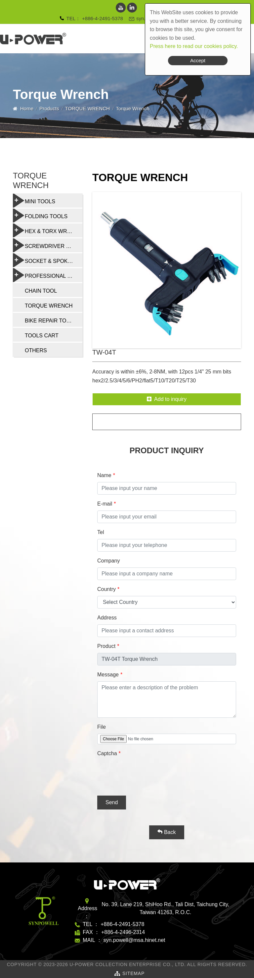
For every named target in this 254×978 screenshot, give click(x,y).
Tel (100, 532)
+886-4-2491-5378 (102, 18)
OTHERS (36, 350)
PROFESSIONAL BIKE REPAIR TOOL (47, 275)
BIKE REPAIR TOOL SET (53, 320)
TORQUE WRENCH (87, 108)
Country (106, 589)
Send (112, 802)
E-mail (104, 504)
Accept (197, 60)
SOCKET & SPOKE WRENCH (47, 260)
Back (166, 832)
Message (108, 674)
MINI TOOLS (34, 201)
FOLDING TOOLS (40, 215)
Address (107, 617)
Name (104, 475)
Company (108, 560)
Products (49, 108)
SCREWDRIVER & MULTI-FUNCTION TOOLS (47, 245)
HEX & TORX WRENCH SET (47, 230)
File (101, 727)
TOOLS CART (42, 335)
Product (106, 646)
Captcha (107, 753)
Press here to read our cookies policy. (194, 46)
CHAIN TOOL (41, 291)
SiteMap (133, 973)
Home (26, 108)
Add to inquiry (167, 399)
